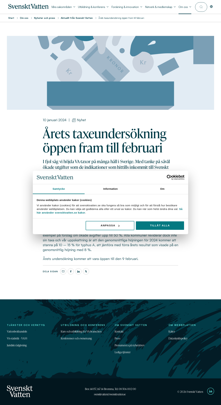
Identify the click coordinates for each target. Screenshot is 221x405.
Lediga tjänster (123, 352)
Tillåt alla (160, 225)
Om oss (24, 18)
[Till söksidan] (201, 7)
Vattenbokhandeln (17, 331)
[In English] (211, 7)
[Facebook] (71, 271)
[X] (86, 271)
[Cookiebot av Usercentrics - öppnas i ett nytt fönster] (169, 177)
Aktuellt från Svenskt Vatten (77, 18)
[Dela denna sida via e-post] (63, 271)
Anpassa (110, 225)
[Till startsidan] (28, 7)
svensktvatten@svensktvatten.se (110, 394)
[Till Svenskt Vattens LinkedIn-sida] (210, 392)
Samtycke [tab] (59, 188)
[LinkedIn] (78, 271)
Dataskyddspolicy (178, 338)
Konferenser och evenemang (76, 338)
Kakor (172, 331)
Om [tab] (162, 188)
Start (11, 18)
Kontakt (119, 331)
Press (117, 338)
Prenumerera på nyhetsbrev (130, 345)
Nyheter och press (44, 18)
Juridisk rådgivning (17, 345)
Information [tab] (110, 188)
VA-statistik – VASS (17, 338)
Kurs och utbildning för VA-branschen (81, 331)
